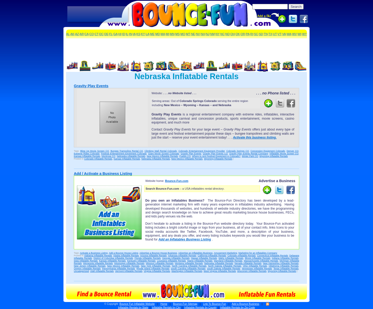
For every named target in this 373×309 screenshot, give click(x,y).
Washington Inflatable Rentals (186, 271)
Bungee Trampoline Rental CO (127, 151)
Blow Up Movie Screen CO (94, 151)
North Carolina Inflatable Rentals (189, 266)
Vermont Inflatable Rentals (128, 271)
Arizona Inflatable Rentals (153, 255)
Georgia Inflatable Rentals (175, 258)
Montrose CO (109, 156)
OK (238, 34)
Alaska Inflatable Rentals (126, 255)
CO (91, 34)
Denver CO (293, 151)
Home (163, 304)
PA (247, 34)
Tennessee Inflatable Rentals (257, 268)
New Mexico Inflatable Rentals (162, 156)
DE (106, 34)
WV (294, 34)
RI (251, 34)
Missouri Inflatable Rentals (160, 263)
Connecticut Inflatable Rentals (272, 255)
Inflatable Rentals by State (133, 307)
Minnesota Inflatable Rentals (98, 263)
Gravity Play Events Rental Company (248, 153)
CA (87, 34)
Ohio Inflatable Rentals (255, 266)
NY (217, 34)
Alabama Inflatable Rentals (98, 255)
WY (304, 34)
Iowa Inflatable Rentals (86, 260)
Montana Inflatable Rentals (189, 263)
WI (299, 34)
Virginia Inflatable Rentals (157, 271)
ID (123, 34)
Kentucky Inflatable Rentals (141, 260)
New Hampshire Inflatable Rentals (280, 263)
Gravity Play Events (91, 86)
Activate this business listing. (255, 137)
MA (163, 34)
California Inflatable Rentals (212, 255)
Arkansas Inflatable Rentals (182, 255)
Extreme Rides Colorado (86, 153)
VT (279, 34)
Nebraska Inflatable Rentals (131, 156)
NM (212, 34)
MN (172, 34)
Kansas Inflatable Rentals (87, 156)
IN (130, 34)
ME (152, 34)
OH (233, 34)
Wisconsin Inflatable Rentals (252, 271)
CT (96, 34)
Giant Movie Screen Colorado (163, 153)
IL (127, 34)
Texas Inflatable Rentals (286, 268)
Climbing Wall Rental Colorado (161, 151)
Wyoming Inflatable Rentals (273, 156)
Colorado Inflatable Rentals (98, 158)
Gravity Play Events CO (215, 153)
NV (198, 34)
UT (275, 34)
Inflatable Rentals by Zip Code (237, 307)
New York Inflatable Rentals (155, 266)
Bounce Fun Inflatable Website (137, 304)
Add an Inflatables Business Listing (185, 239)
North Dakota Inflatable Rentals (224, 266)
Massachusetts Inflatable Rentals (261, 260)
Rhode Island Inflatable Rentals (153, 268)
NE (193, 34)
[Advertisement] (97, 14)
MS (177, 34)
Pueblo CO (185, 156)
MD (157, 34)
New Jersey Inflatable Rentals (89, 266)
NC (222, 34)
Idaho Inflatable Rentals (231, 258)
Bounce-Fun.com (176, 180)
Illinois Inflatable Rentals (257, 258)
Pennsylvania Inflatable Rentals (118, 268)
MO (183, 34)
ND (227, 34)
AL (67, 34)
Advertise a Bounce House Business (158, 253)
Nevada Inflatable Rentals (247, 263)
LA (147, 34)
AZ (77, 34)
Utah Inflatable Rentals (102, 271)
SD (261, 34)
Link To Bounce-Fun (214, 304)
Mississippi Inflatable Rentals (129, 263)
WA (289, 34)
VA (284, 34)
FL (111, 34)
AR (82, 34)
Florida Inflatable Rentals (148, 258)
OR (243, 34)
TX (270, 34)
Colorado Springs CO (237, 151)
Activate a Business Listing (94, 253)
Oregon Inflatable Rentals (87, 268)
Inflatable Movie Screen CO (284, 153)
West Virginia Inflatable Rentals (220, 271)
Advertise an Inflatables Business (195, 253)
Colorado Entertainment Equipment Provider (201, 151)
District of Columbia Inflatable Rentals (113, 258)
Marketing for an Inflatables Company (257, 253)
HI (119, 34)
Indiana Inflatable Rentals (285, 258)
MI (167, 34)
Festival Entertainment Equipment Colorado (124, 153)
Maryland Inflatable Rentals (228, 260)
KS (138, 34)
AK (72, 34)
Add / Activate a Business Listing (103, 173)
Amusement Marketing (225, 253)
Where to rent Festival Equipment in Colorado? (216, 156)
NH (203, 34)
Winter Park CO (250, 156)
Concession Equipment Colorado (267, 151)
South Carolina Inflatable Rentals (188, 268)
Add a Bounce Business (245, 304)
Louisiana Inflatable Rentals (171, 260)
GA (115, 34)
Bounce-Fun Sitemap (185, 304)
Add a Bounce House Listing (123, 253)
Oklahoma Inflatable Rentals (283, 266)
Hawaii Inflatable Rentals (204, 258)
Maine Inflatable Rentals (199, 260)
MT (188, 34)
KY (143, 34)
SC (256, 34)
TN (266, 34)
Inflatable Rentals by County (200, 307)
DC (101, 34)
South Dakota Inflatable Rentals (223, 268)
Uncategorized (81, 271)
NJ (207, 34)
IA (134, 34)
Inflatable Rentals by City (166, 307)
